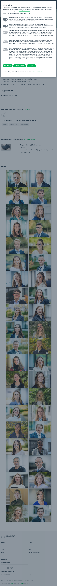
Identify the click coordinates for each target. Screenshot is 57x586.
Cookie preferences (36, 72)
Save (31, 65)
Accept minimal (20, 65)
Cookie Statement (24, 11)
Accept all (7, 65)
